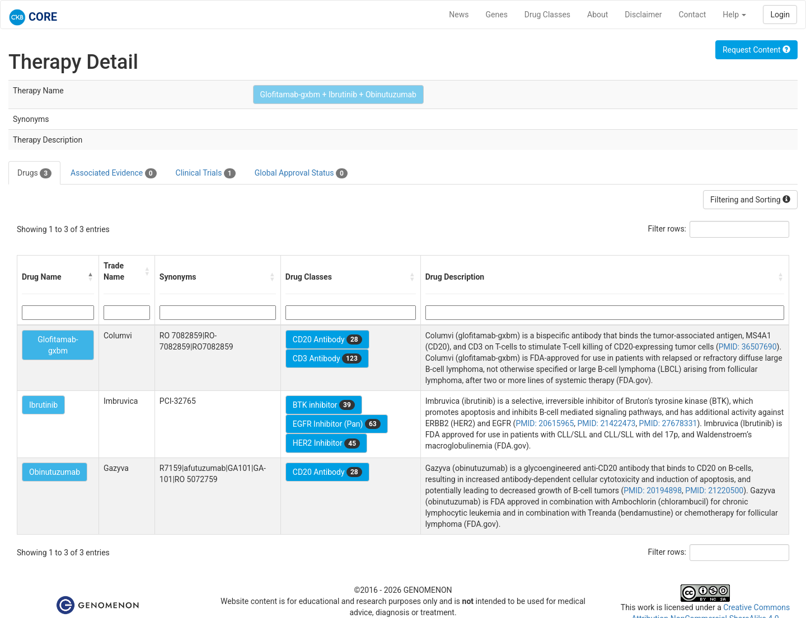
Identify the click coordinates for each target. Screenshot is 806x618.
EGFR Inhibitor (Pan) (337, 424)
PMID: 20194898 (653, 490)
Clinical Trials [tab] (206, 173)
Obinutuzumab (54, 472)
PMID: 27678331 (668, 423)
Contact (692, 14)
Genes (497, 14)
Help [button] (734, 14)
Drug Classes (547, 14)
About (597, 14)
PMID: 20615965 (545, 423)
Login (780, 14)
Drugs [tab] (34, 173)
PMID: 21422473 (607, 423)
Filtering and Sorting (750, 199)
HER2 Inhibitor (326, 443)
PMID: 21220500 (714, 490)
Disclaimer (643, 14)
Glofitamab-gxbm (58, 345)
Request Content (756, 49)
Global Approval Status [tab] (301, 173)
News (458, 14)
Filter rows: (667, 228)
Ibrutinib (43, 404)
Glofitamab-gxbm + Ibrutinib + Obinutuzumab (338, 94)
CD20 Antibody (327, 339)
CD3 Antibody (327, 358)
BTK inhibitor (324, 405)
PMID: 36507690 (748, 346)
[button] (90, 276)
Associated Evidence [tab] (113, 173)
